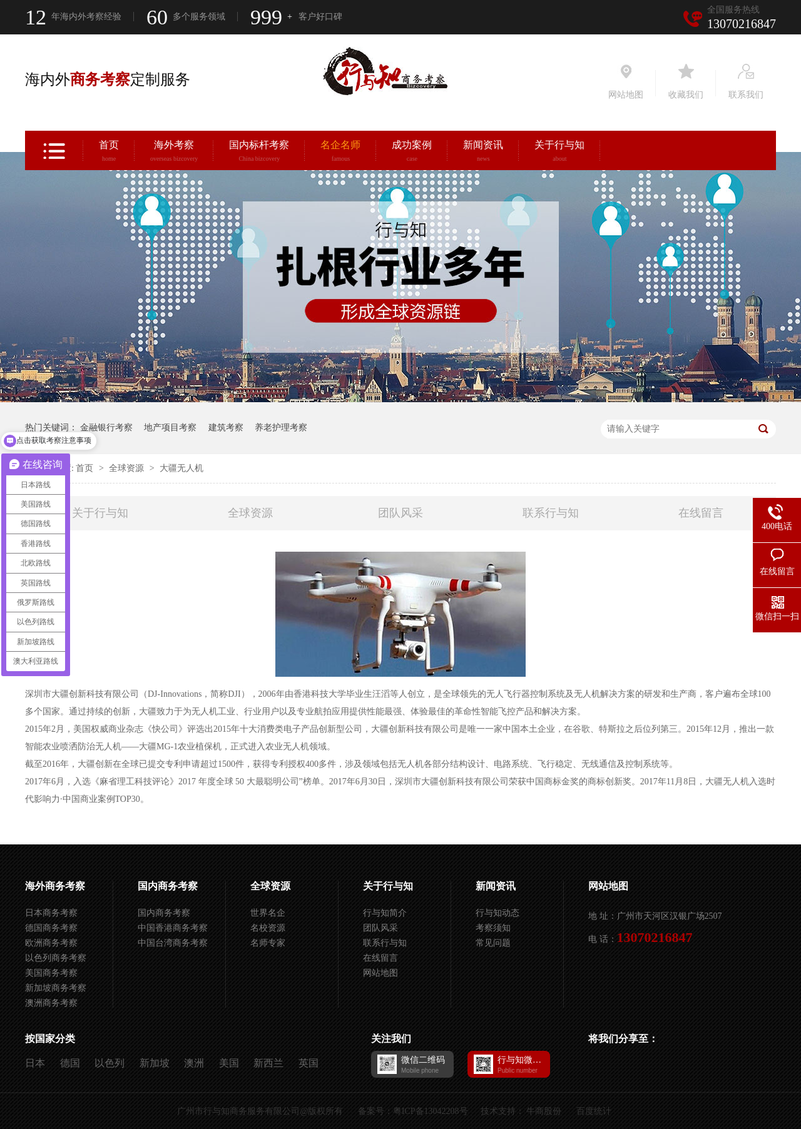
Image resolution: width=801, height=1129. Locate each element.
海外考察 (174, 152)
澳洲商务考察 (51, 1003)
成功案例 (412, 152)
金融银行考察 (106, 427)
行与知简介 (385, 913)
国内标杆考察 (259, 152)
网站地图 (380, 973)
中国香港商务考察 (173, 928)
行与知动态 (497, 913)
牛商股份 (543, 1111)
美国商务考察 (51, 973)
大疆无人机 (181, 468)
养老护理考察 (281, 427)
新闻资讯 (483, 152)
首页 (109, 152)
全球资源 (127, 468)
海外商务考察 (55, 886)
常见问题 (493, 943)
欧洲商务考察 (51, 943)
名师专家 (267, 943)
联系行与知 (551, 513)
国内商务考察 (168, 886)
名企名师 (340, 152)
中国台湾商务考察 (173, 943)
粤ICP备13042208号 (430, 1111)
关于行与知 (559, 152)
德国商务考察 (51, 928)
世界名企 (267, 913)
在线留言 (700, 513)
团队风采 (400, 513)
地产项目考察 (170, 427)
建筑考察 (225, 427)
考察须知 (493, 928)
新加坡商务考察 (55, 988)
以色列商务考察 (55, 958)
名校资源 (267, 928)
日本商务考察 (51, 913)
